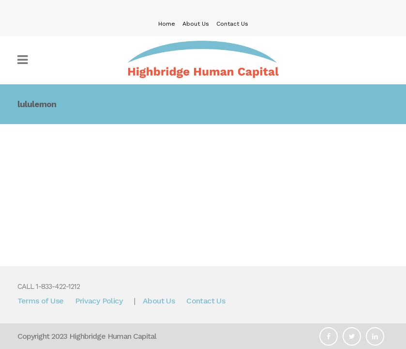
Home (166, 23)
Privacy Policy (98, 300)
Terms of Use (40, 300)
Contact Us (232, 23)
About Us (195, 23)
